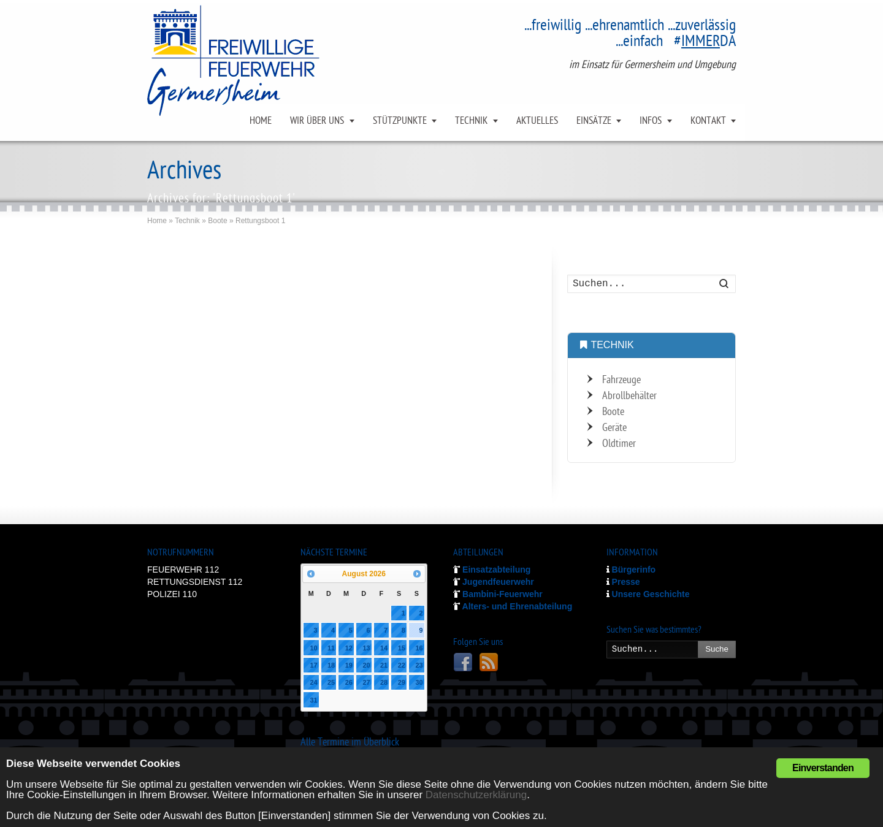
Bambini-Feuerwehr (498, 594)
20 (366, 665)
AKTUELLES (537, 121)
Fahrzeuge (621, 380)
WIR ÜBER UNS (317, 121)
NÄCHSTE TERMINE (333, 553)
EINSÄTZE (593, 121)
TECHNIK (471, 121)
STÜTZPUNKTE (400, 121)
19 (349, 665)
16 (418, 648)
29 (401, 682)
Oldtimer (619, 444)
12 (349, 648)
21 (384, 665)
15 (401, 648)
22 (401, 665)
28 (384, 682)
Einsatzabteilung (491, 569)
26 (349, 682)
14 (384, 648)
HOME (261, 121)
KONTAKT (708, 121)
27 (366, 682)
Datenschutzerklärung (476, 795)
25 (331, 682)
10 (313, 648)
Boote (613, 412)
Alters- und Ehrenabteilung (512, 606)
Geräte (614, 428)
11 (331, 648)
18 (331, 665)
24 (313, 682)
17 (313, 665)
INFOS (651, 121)
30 (418, 682)
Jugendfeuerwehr (493, 582)
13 (366, 648)
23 (418, 665)
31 (313, 700)
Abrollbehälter (629, 396)
